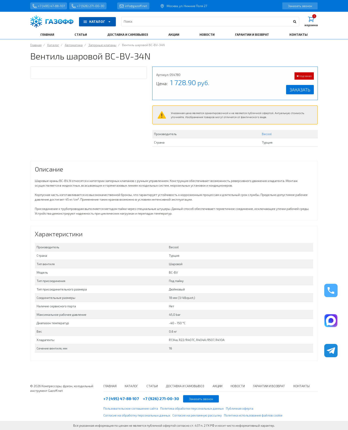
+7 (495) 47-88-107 (48, 6)
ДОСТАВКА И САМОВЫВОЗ (127, 34)
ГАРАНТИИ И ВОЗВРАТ (252, 34)
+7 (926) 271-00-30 (87, 6)
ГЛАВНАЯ (47, 34)
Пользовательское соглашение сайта (130, 408)
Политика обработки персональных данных (192, 408)
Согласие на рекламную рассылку (197, 415)
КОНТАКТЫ (298, 34)
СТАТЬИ (81, 34)
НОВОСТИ (207, 34)
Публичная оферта (239, 408)
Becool (267, 134)
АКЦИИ (173, 34)
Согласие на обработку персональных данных (136, 415)
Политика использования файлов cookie (253, 415)
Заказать (300, 89)
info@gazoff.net (133, 6)
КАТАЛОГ (97, 21)
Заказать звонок (300, 6)
